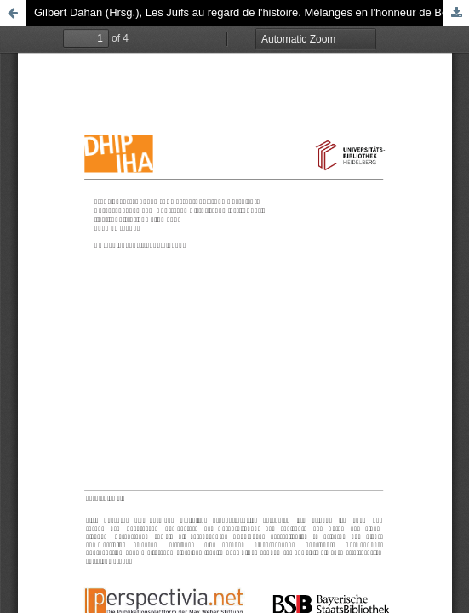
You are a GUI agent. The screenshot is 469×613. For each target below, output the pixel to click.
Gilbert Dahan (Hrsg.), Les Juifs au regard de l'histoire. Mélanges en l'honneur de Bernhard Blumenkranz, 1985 (251, 12)
